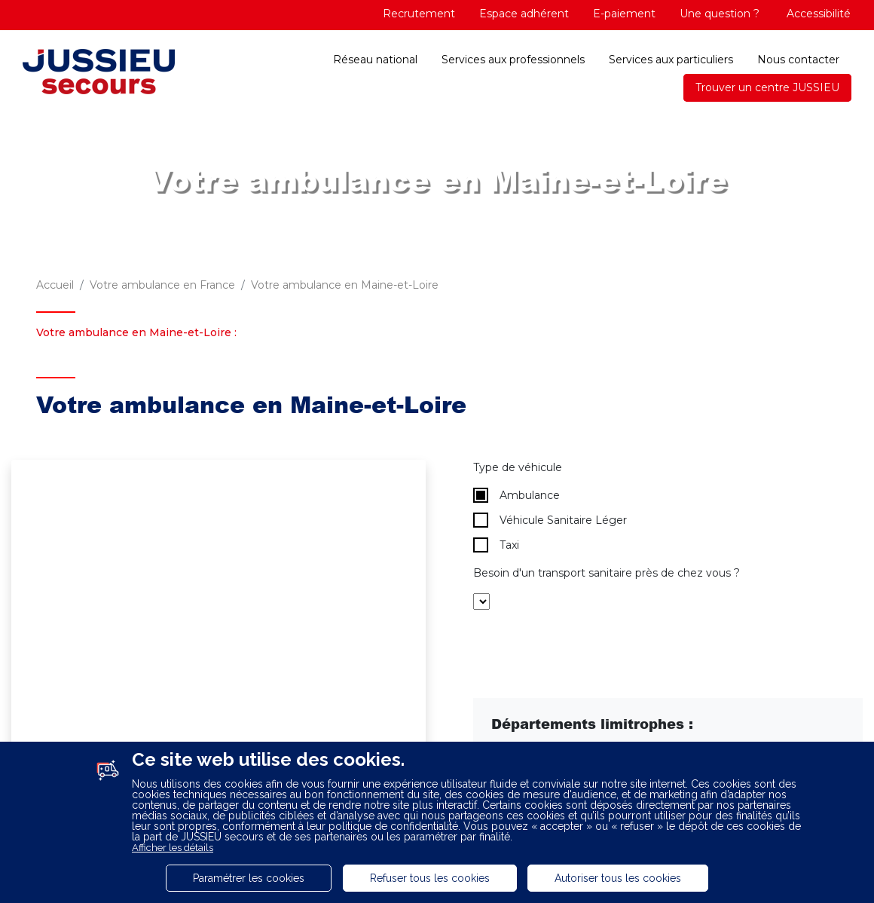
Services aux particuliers (671, 59)
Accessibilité (817, 13)
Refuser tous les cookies (430, 878)
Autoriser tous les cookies (618, 878)
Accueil (55, 285)
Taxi (496, 545)
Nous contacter (798, 59)
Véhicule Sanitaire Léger (550, 520)
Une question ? (719, 13)
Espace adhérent (524, 13)
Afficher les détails (172, 847)
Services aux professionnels (513, 59)
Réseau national (375, 59)
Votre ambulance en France (162, 285)
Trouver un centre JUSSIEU (767, 87)
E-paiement (624, 13)
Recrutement (419, 13)
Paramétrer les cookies (248, 878)
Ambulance (516, 495)
